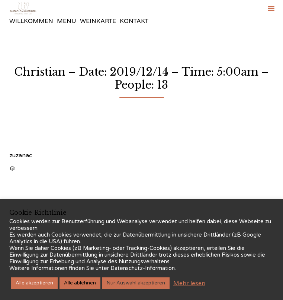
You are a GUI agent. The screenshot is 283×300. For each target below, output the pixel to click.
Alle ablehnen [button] (80, 283)
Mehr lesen (189, 283)
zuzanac (20, 155)
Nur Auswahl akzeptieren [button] (136, 283)
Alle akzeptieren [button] (34, 283)
